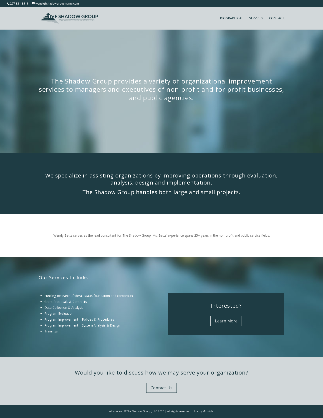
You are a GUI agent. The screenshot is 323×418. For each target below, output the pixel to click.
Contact (276, 18)
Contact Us (161, 387)
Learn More (226, 321)
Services (256, 18)
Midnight (208, 411)
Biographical (231, 18)
